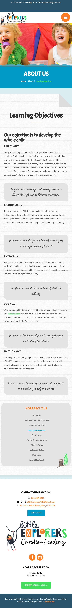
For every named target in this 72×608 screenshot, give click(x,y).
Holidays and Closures (36, 585)
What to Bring (37, 445)
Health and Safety (36, 450)
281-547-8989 (24, 2)
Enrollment (37, 435)
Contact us (36, 513)
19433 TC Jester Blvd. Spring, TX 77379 (37, 505)
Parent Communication (37, 440)
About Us (37, 415)
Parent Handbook (36, 460)
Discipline (36, 455)
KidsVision (49, 601)
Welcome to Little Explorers (36, 420)
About (30, 81)
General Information (37, 425)
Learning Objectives (36, 430)
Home (23, 81)
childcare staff (14, 313)
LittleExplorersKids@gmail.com (49, 2)
